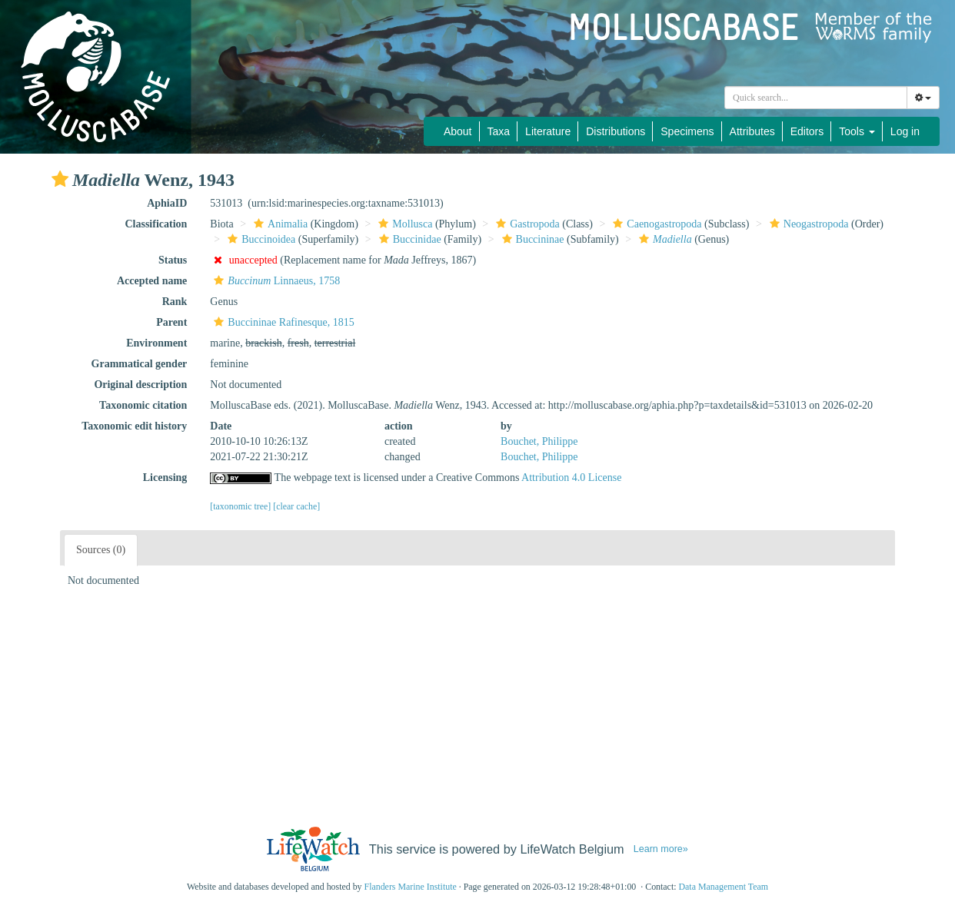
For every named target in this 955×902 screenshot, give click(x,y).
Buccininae (531, 239)
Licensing (165, 477)
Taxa (499, 131)
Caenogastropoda (655, 224)
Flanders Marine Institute (410, 886)
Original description (140, 384)
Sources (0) (100, 549)
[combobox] (815, 97)
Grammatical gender (140, 364)
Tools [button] (857, 131)
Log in (905, 131)
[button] (60, 179)
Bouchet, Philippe (539, 441)
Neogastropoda (807, 224)
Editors (807, 131)
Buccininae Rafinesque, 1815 (282, 322)
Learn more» (661, 849)
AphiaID (167, 203)
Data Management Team (723, 886)
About (458, 131)
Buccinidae (408, 239)
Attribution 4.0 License (571, 477)
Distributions (615, 131)
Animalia (279, 224)
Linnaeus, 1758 (275, 281)
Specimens (687, 131)
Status (172, 260)
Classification (156, 224)
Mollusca (403, 224)
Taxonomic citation (143, 405)
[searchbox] (818, 97)
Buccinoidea (259, 239)
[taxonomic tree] (240, 506)
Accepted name (152, 281)
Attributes (752, 131)
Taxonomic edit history (134, 426)
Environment (156, 343)
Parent (171, 322)
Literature (548, 131)
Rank (175, 301)
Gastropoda (526, 224)
